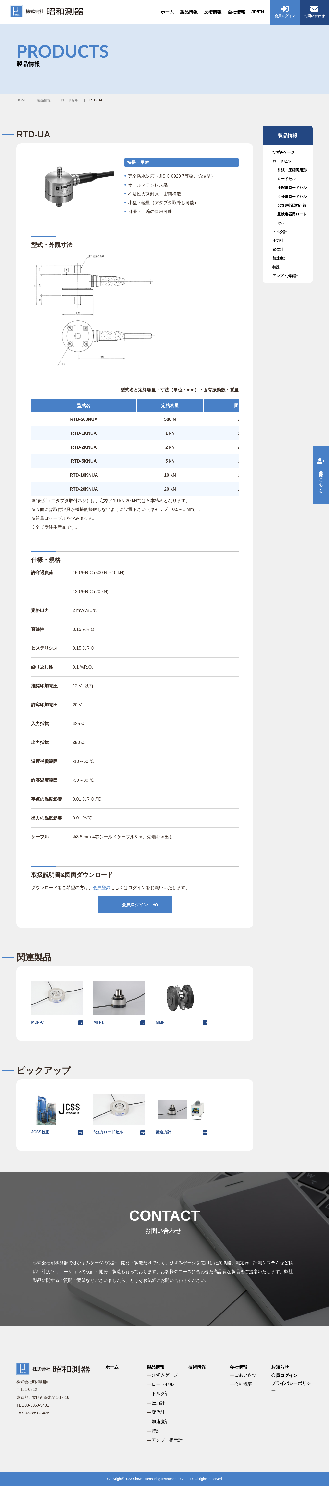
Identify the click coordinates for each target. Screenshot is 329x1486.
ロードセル (70, 100)
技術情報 (212, 12)
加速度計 (279, 258)
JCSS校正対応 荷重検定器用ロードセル (292, 214)
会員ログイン (135, 904)
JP (254, 12)
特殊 (276, 267)
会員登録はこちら (321, 474)
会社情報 (236, 12)
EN (261, 12)
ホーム (167, 12)
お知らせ (280, 1367)
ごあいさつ (245, 1375)
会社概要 (243, 1384)
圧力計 (277, 240)
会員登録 (101, 887)
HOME (21, 100)
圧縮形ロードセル (292, 188)
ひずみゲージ (283, 152)
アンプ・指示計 (285, 276)
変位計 (277, 249)
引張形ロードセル (292, 196)
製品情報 (189, 12)
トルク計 (279, 232)
